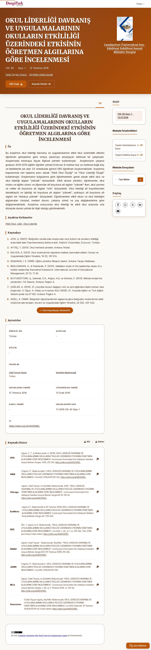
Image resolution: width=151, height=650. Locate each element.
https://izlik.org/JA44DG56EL (24, 426)
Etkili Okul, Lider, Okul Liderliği (21, 223)
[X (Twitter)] (132, 204)
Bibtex (99, 441)
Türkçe (140, 4)
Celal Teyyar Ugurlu (16, 74)
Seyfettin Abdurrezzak (41, 74)
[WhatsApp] (125, 204)
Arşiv (116, 101)
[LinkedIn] (140, 204)
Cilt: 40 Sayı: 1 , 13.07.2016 (125, 116)
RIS (87, 441)
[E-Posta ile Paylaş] (117, 211)
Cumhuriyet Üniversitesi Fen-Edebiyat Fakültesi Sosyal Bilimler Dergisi (124, 48)
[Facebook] (117, 204)
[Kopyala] (97, 459)
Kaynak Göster (41, 84)
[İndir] (140, 179)
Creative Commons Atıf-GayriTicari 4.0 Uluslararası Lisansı (42, 635)
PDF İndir (16, 84)
